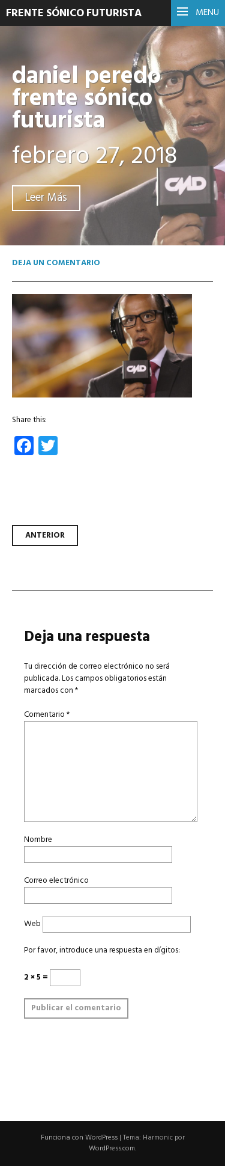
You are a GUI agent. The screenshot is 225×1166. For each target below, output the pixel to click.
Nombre (38, 839)
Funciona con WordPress (79, 1137)
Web (32, 924)
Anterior (45, 535)
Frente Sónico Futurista (74, 13)
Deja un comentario (56, 263)
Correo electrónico (56, 880)
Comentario (47, 714)
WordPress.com (112, 1148)
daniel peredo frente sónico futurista (86, 99)
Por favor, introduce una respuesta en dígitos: (102, 950)
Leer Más (46, 198)
